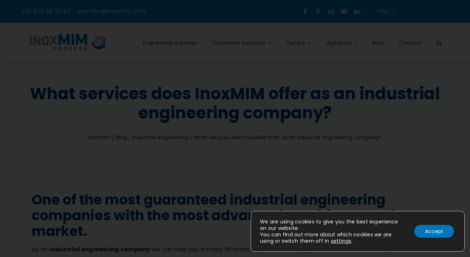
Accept (434, 231)
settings (341, 241)
